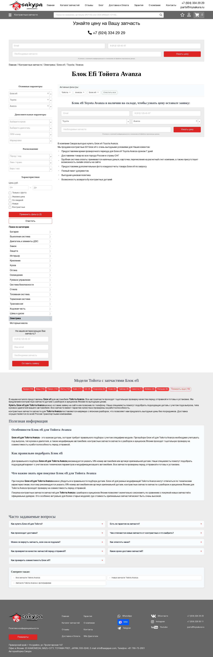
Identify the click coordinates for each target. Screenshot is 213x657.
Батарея (30, 232)
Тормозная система (30, 299)
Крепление (30, 261)
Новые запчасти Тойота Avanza (125, 578)
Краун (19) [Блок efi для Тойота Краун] (28, 389)
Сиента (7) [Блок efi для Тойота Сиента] (136, 389)
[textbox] (29, 121)
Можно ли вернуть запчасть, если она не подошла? (35, 542)
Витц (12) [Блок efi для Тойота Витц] (65, 389)
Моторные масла (18, 323)
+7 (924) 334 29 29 (193, 3)
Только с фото (17, 193)
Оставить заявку (30, 364)
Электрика (30, 318)
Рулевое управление (30, 280)
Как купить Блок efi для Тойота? (27, 524)
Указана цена (17, 197)
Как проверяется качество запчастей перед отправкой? (38, 551)
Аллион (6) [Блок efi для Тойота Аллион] (149, 389)
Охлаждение (30, 275)
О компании (154, 5)
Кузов (30, 265)
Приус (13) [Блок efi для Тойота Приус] (52, 389)
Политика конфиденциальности (24, 628)
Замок (30, 246)
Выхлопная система (30, 236)
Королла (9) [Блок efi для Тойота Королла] (99, 389)
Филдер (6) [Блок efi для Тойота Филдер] (162, 389)
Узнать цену (182, 54)
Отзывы (89, 5)
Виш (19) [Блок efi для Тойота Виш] (40, 389)
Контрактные (17, 207)
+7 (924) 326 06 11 (195, 622)
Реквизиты (23, 637)
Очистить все (109, 92)
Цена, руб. (13, 183)
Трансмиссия (30, 304)
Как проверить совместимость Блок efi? (30, 560)
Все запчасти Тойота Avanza (28, 578)
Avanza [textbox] (29, 106)
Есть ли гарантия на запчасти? (125, 524)
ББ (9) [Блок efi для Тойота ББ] (87, 389)
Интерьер (30, 256)
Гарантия (138, 5)
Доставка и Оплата (119, 5)
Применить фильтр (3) (30, 215)
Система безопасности (30, 285)
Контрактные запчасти (26, 15)
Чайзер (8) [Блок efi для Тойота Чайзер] (124, 389)
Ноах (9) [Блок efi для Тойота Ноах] (112, 389)
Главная (50, 5)
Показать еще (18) (180, 389)
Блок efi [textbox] (29, 93)
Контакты (171, 5)
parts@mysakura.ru (192, 7)
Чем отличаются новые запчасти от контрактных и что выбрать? (142, 533)
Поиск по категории (19, 227)
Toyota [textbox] (29, 100)
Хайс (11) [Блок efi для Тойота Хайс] (77, 389)
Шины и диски (30, 313)
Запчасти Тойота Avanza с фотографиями (33, 583)
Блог (101, 5)
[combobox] (109, 15)
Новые (13, 204)
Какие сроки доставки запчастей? (126, 551)
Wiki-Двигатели (91, 636)
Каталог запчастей (69, 5)
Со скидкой (16, 200)
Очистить (30, 221)
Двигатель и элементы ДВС (30, 241)
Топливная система (30, 294)
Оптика (30, 270)
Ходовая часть (30, 309)
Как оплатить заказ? (120, 542)
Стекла (30, 289)
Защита (30, 251)
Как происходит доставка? (24, 533)
